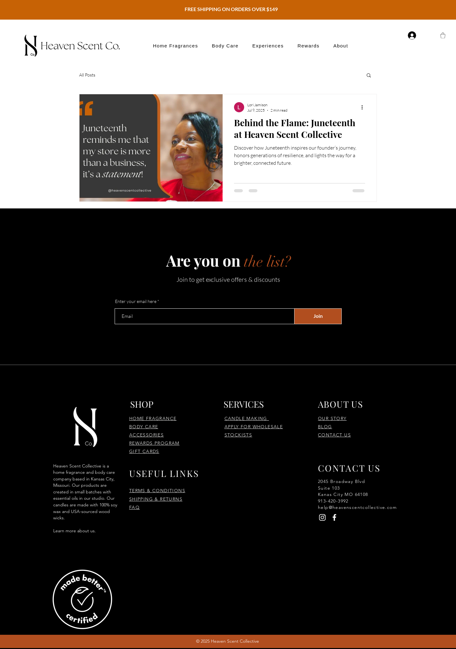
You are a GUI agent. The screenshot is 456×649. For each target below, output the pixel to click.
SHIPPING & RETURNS (155, 499)
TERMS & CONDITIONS (157, 490)
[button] (175, 45)
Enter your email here (135, 301)
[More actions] (364, 107)
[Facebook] (334, 517)
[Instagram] (322, 517)
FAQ (134, 507)
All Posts (87, 74)
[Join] (318, 316)
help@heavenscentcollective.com (357, 507)
